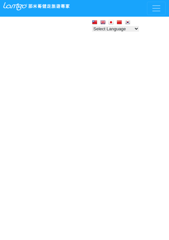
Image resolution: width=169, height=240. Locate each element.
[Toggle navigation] (156, 8)
